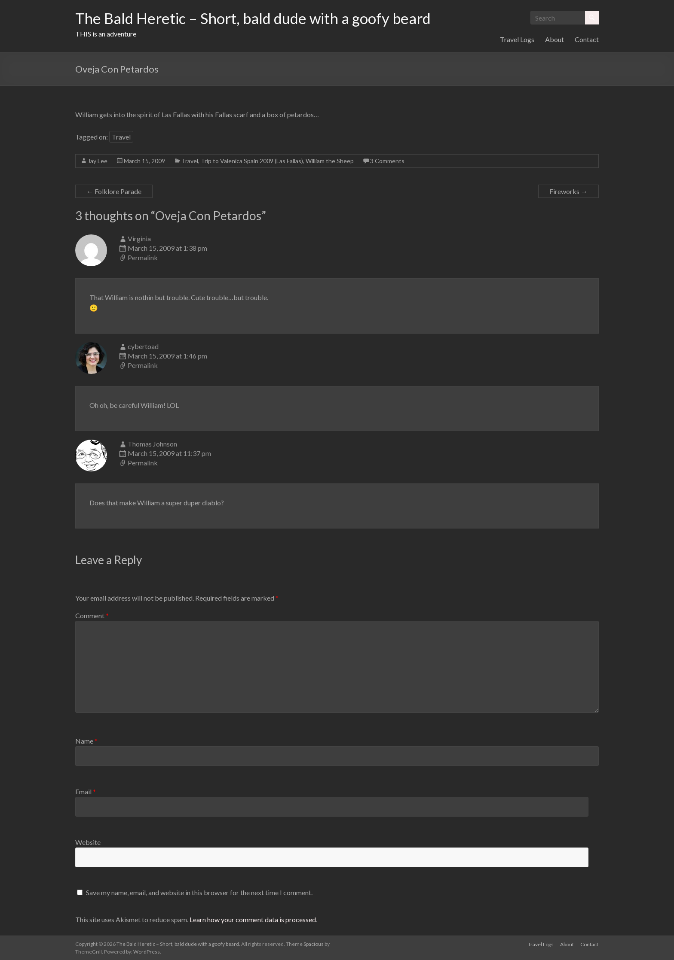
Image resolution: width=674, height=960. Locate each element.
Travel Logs (517, 39)
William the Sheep (330, 160)
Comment (92, 615)
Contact (587, 39)
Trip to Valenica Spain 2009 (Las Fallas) (252, 160)
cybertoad (143, 346)
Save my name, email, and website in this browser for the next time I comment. (199, 892)
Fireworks (568, 191)
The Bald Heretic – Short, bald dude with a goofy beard (259, 18)
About (554, 39)
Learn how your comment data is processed (253, 919)
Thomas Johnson (152, 444)
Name (86, 741)
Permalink (143, 257)
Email (85, 791)
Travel (121, 137)
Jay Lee (97, 160)
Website (88, 842)
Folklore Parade (113, 191)
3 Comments (387, 160)
